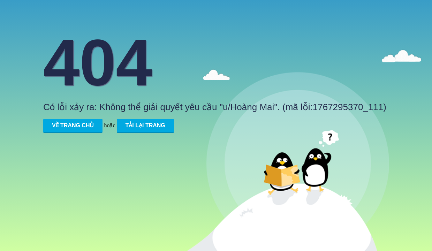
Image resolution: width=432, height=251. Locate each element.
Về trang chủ (73, 125)
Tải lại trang (145, 125)
